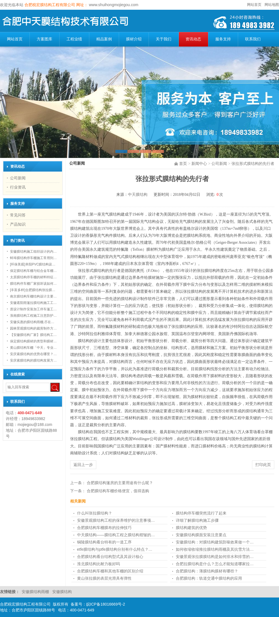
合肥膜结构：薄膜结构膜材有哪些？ (207, 571)
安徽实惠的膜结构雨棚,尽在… (32, 322)
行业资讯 (18, 187)
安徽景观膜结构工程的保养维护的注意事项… (116, 520)
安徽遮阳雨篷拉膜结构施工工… (33, 303)
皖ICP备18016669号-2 (105, 604)
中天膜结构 (137, 194)
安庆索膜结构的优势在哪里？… (33, 354)
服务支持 (223, 39)
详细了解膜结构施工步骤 (197, 520)
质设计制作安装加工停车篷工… (33, 309)
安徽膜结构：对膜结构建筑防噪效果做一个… (215, 542)
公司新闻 (219, 163)
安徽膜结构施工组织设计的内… (33, 251)
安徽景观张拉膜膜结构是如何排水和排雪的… (215, 556)
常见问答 (18, 215)
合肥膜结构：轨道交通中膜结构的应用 (209, 578)
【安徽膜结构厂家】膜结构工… (33, 335)
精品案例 (104, 39)
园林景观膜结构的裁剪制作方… (33, 328)
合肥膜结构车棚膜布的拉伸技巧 (104, 527)
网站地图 (272, 5)
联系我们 (253, 39)
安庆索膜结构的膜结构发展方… (33, 360)
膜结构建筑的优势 (191, 527)
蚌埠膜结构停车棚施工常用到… (33, 258)
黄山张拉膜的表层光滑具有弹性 (104, 578)
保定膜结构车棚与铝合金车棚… (33, 271)
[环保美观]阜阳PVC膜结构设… (32, 264)
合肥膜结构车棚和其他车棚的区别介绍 (110, 571)
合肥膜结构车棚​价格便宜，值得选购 (118, 491)
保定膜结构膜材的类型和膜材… (33, 341)
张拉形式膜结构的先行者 (252, 163)
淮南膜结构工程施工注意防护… (33, 316)
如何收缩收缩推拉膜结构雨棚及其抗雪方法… (215, 549)
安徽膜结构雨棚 (36, 591)
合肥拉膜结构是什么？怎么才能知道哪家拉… (215, 564)
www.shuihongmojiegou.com (113, 5)
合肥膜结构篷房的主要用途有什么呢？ (120, 483)
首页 (183, 163)
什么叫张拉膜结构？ (94, 513)
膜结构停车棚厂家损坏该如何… (33, 284)
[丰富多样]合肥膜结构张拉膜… (32, 290)
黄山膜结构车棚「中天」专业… (33, 348)
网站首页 (254, 5)
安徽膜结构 (62, 591)
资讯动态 (193, 39)
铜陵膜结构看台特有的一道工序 (104, 542)
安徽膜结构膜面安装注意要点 (201, 535)
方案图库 (44, 39)
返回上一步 (83, 464)
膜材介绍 (134, 39)
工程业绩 (74, 39)
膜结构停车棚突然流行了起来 (201, 513)
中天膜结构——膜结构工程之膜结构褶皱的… (116, 535)
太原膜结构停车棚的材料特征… (33, 277)
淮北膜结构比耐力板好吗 (98, 564)
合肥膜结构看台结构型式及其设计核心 (110, 556)
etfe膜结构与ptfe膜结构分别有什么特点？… (114, 549)
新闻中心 (199, 163)
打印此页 (263, 464)
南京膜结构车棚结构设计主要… (33, 296)
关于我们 (163, 39)
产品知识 (18, 224)
